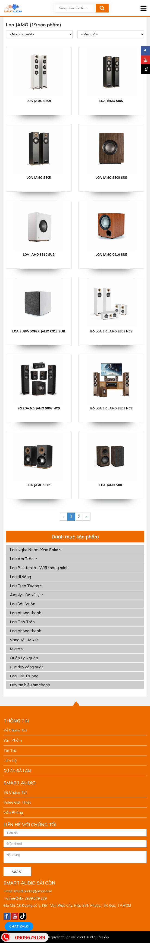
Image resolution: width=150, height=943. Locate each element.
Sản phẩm (12, 740)
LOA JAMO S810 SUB (39, 254)
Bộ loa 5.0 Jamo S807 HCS (39, 408)
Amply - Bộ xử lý (26, 594)
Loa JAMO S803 (111, 485)
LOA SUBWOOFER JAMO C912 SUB (38, 331)
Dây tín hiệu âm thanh (30, 684)
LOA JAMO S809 (39, 101)
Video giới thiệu (17, 802)
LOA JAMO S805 (39, 177)
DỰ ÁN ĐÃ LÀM (17, 770)
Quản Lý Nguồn (24, 657)
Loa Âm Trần (23, 558)
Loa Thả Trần (22, 621)
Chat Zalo (19, 926)
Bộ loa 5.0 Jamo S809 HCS (111, 408)
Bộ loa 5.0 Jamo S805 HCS (111, 331)
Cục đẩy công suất (26, 666)
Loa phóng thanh (25, 612)
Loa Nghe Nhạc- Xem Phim (36, 549)
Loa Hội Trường (24, 675)
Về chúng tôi (14, 730)
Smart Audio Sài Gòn (92, 937)
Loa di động (20, 576)
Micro (17, 648)
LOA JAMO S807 (111, 101)
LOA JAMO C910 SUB (111, 254)
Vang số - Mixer (24, 639)
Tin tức (10, 750)
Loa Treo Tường (26, 585)
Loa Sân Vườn (22, 603)
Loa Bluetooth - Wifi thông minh (39, 567)
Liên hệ (10, 760)
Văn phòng (13, 812)
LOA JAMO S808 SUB (111, 177)
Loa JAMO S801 (39, 485)
